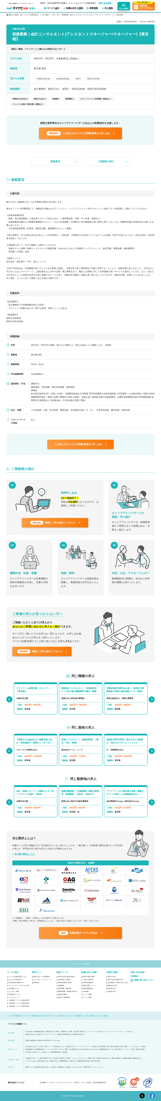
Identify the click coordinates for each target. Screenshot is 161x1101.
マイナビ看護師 (75, 1016)
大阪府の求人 (111, 991)
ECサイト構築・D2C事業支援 (69, 1049)
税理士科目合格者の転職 (66, 976)
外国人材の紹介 (96, 1061)
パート (115, 1031)
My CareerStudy (84, 1049)
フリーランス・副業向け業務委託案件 (59, 1034)
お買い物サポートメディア (122, 1049)
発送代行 (54, 1067)
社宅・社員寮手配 (84, 1067)
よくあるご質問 (14, 991)
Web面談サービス (14, 994)
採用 (76, 1082)
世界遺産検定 (29, 1049)
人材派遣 (28, 1058)
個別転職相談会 (88, 988)
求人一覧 (55, 15)
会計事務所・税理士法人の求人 (117, 982)
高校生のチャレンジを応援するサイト (65, 1046)
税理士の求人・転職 (108, 1058)
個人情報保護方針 (99, 1082)
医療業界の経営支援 (84, 1061)
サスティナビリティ (65, 1082)
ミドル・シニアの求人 (125, 1031)
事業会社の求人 (112, 985)
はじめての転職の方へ (16, 979)
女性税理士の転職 (64, 979)
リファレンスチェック (98, 1067)
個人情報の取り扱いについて (142, 981)
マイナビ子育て (53, 1049)
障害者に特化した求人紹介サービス (36, 1034)
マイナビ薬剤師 (89, 1016)
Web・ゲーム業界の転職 (39, 1058)
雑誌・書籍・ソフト (127, 1046)
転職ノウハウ (62, 972)
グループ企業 (85, 1082)
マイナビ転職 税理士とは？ (18, 976)
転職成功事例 (62, 994)
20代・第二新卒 (53, 1058)
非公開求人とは (14, 988)
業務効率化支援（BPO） (42, 1067)
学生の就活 (28, 1031)
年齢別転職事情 (88, 982)
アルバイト (108, 1031)
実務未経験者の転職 (64, 982)
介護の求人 (72, 1061)
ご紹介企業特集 (88, 979)
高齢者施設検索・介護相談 (59, 1052)
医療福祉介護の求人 (79, 1034)
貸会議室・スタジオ (71, 1067)
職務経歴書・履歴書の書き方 (67, 991)
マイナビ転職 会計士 (60, 1016)
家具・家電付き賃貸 (138, 1049)
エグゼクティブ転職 (85, 1058)
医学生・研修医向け (62, 1031)
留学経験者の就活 (39, 1031)
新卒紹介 (62, 1058)
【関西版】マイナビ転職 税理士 (19, 1003)
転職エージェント (72, 1058)
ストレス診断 (87, 997)
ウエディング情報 (139, 1046)
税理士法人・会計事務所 (41, 976)
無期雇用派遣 (64, 1061)
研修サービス (29, 1067)
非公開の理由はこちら (24, 854)
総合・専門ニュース (46, 1046)
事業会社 (36, 982)
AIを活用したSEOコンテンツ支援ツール (37, 1052)
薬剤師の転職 (127, 1058)
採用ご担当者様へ (106, 3)
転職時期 (61, 985)
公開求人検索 (112, 972)
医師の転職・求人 (43, 1061)
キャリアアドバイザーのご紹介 (19, 985)
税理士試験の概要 (89, 976)
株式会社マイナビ (16, 1082)
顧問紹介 (118, 1058)
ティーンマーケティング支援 (87, 1046)
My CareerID (94, 1049)
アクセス (52, 1082)
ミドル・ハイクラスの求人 (95, 1031)
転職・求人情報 (74, 1031)
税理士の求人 (111, 976)
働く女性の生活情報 (113, 1046)
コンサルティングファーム (42, 979)
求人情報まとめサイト (32, 1046)
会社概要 (43, 1082)
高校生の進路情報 (30, 1040)
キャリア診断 (87, 994)
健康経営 (61, 1067)
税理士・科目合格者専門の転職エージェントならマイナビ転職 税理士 (68, 3)
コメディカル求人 (30, 1061)
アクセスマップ (14, 997)
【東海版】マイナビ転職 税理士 (19, 1006)
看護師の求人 (137, 1058)
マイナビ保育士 (103, 1016)
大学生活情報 (101, 1046)
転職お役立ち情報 (89, 972)
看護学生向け (50, 1031)
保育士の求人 (54, 1061)
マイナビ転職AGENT (15, 1016)
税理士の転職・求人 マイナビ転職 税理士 (23, 15)
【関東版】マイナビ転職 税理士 (19, 1000)
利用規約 (134, 976)
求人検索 (45, 15)
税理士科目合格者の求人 (115, 979)
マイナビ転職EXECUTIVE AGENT (37, 1016)
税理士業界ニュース (89, 985)
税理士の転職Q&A (64, 997)
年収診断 (86, 991)
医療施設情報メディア (106, 1049)
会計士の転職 (97, 1058)
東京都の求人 (111, 988)
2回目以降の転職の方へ (16, 982)
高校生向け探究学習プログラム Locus (49, 1040)
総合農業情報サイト (41, 1049)
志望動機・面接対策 (64, 988)
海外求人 (83, 1031)
